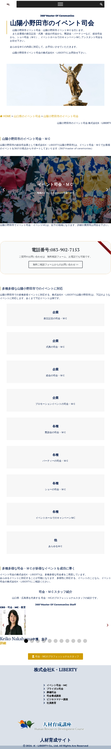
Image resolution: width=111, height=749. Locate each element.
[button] (4, 190)
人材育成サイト (55, 740)
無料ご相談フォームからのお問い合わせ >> (55, 264)
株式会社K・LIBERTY (55, 669)
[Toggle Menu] (60, 4)
